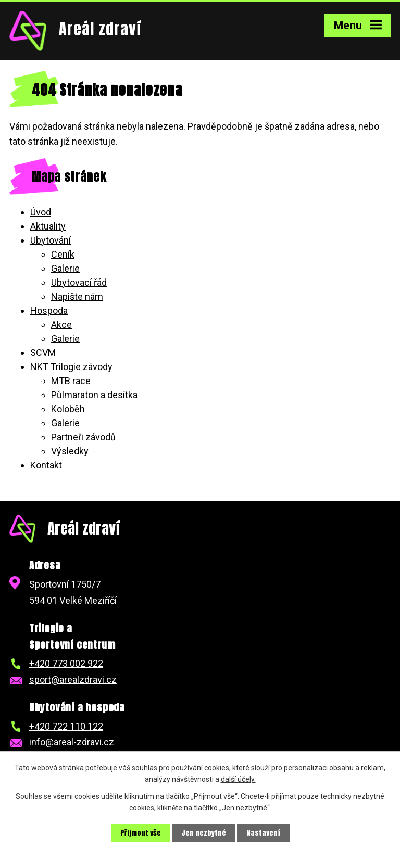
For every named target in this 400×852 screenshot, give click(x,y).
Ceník (62, 254)
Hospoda (49, 310)
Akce (61, 324)
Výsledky (70, 451)
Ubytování (50, 240)
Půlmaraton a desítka (94, 394)
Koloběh (68, 408)
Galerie (65, 268)
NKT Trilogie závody (71, 366)
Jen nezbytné (203, 833)
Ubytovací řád (79, 282)
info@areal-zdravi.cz (71, 741)
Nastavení (263, 833)
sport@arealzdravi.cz (73, 679)
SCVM (43, 352)
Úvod (40, 212)
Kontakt (46, 465)
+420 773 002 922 (66, 663)
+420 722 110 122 (66, 726)
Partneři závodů (83, 436)
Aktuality (48, 226)
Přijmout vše (140, 833)
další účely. (238, 779)
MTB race (71, 380)
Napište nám (77, 296)
